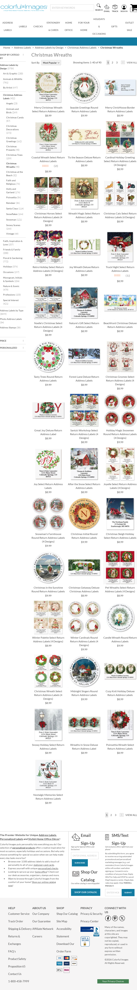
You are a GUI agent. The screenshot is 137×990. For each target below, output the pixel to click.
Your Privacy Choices (113, 981)
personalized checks (48, 868)
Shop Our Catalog (85, 892)
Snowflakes (15, 213)
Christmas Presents (15, 148)
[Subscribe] (80, 862)
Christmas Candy (15, 119)
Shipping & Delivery (20, 929)
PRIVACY (109, 886)
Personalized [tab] (8, 347)
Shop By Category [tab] (9, 56)
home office (41, 871)
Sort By (35, 62)
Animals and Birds (14, 111)
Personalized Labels (11, 838)
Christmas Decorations (12, 129)
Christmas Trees (14, 156)
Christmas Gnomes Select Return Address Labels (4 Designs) (120, 380)
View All (132, 62)
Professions (14, 294)
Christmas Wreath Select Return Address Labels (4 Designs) (48, 695)
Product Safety (17, 959)
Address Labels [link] (22, 47)
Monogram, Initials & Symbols (13, 279)
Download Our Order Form (65, 947)
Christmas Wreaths (15, 165)
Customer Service (19, 913)
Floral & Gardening (12, 260)
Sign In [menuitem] (124, 11)
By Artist (12, 87)
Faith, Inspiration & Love (13, 243)
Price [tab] (3, 340)
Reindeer (15, 202)
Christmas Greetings (15, 139)
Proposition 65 (16, 966)
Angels (14, 103)
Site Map (61, 921)
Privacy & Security (92, 913)
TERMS (127, 883)
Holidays (12, 266)
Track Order (15, 921)
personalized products (23, 847)
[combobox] (72, 7)
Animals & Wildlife (12, 81)
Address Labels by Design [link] (49, 47)
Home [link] (6, 47)
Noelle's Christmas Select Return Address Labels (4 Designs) (48, 327)
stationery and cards (43, 864)
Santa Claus (15, 208)
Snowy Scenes (13, 227)
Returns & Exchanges (14, 940)
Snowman (15, 219)
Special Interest (11, 302)
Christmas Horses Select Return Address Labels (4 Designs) (48, 217)
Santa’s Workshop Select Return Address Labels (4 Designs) (84, 434)
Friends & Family (11, 251)
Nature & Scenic (11, 288)
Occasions (13, 272)
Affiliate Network (42, 929)
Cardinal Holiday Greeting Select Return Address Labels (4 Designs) (120, 161)
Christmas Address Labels (12, 96)
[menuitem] (7, 26)
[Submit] (128, 892)
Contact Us (14, 974)
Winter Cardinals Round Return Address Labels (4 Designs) (84, 641)
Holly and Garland (15, 190)
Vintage (14, 233)
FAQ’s (12, 951)
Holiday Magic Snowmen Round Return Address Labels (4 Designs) (120, 434)
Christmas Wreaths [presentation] (111, 47)
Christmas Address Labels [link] (82, 47)
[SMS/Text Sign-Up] (113, 892)
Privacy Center (90, 921)
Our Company (40, 913)
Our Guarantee (41, 921)
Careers (37, 936)
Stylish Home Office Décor (43, 838)
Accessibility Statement (64, 932)
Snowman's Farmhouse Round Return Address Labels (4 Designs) (48, 537)
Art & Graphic (14, 73)
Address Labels (47, 835)
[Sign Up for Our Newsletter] (85, 855)
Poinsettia (15, 197)
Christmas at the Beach (14, 173)
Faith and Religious (15, 182)
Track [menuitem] (115, 11)
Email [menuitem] (107, 11)
